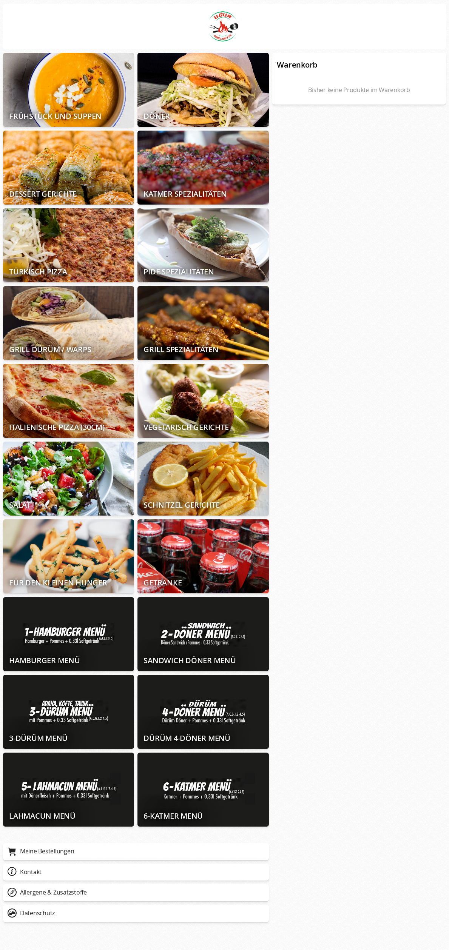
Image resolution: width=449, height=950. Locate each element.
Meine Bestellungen (41, 851)
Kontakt (25, 872)
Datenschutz (31, 913)
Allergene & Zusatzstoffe (47, 892)
